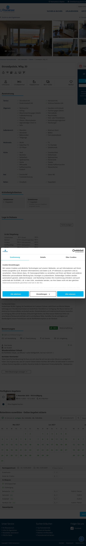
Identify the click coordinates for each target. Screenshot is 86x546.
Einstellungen (43, 294)
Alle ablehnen (15, 294)
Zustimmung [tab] (15, 257)
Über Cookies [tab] (71, 257)
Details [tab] (43, 257)
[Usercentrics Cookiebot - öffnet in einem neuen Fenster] (74, 251)
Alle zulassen (70, 294)
